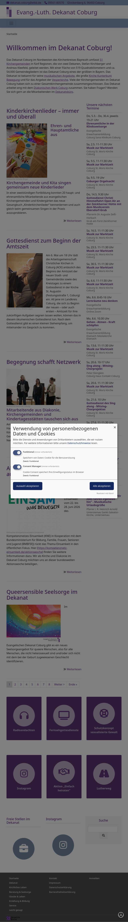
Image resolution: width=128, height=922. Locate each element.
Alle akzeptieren (101, 486)
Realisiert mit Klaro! (105, 493)
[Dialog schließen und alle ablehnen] (114, 426)
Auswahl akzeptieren (27, 486)
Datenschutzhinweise (79, 443)
